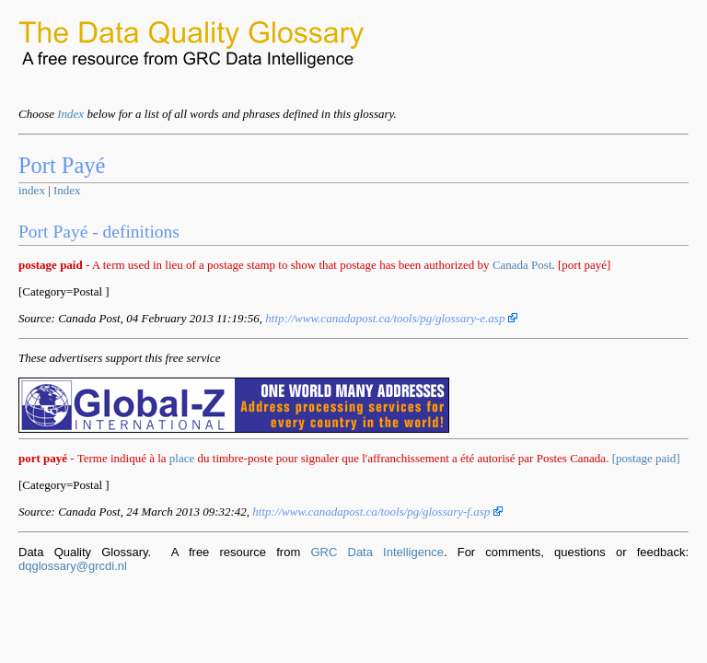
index (31, 190)
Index (70, 114)
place (181, 458)
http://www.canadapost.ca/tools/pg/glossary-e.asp (390, 318)
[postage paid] (646, 458)
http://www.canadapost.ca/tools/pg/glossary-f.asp (377, 511)
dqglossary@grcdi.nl (72, 566)
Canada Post (522, 265)
